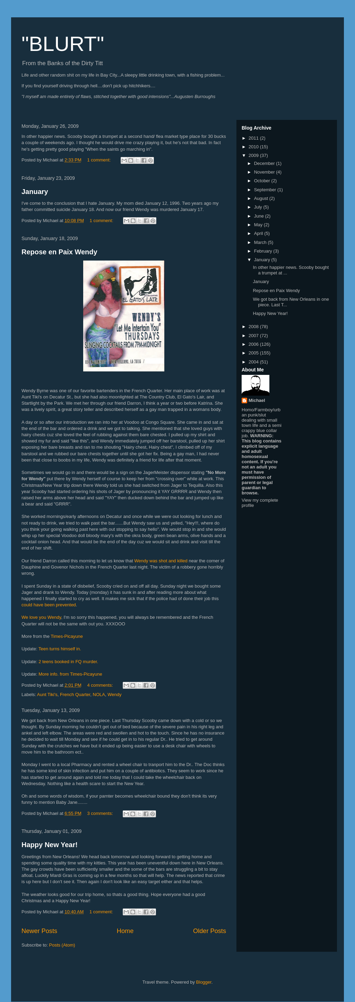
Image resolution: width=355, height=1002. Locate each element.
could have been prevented (48, 604)
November (265, 172)
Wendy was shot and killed (161, 560)
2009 (254, 155)
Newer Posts (39, 931)
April (259, 233)
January (34, 191)
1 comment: (99, 159)
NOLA (99, 694)
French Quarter (75, 694)
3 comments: (100, 813)
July (258, 207)
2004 (254, 361)
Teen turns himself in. (59, 648)
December (265, 163)
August (261, 198)
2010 (254, 146)
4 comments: (100, 685)
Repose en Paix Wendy (59, 252)
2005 (254, 352)
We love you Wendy (41, 617)
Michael (257, 400)
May (259, 224)
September (265, 189)
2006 (254, 344)
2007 (254, 335)
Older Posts (209, 931)
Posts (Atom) (62, 945)
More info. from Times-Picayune (70, 674)
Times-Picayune (66, 636)
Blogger (203, 982)
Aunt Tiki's (47, 694)
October (262, 180)
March (261, 242)
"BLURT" (62, 43)
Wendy (114, 694)
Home (125, 931)
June (259, 216)
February (264, 251)
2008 (254, 326)
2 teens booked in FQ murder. (68, 661)
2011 (254, 138)
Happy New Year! (49, 845)
